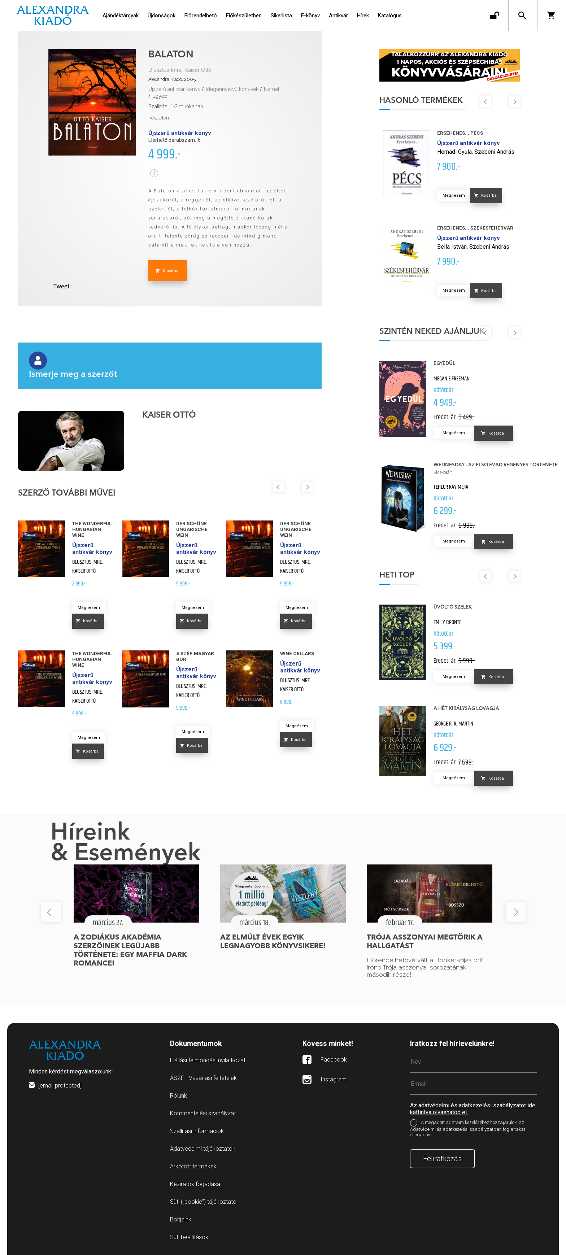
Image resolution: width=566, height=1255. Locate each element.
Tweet (61, 286)
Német (271, 89)
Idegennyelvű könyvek (232, 89)
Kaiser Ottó (197, 70)
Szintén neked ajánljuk (432, 332)
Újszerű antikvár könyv (174, 89)
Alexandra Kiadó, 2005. (172, 79)
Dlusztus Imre (165, 70)
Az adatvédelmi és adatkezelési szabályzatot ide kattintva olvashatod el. (472, 1109)
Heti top (396, 575)
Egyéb (159, 96)
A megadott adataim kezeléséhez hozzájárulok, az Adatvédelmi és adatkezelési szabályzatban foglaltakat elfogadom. (467, 1129)
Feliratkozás (442, 1158)
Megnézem (89, 607)
